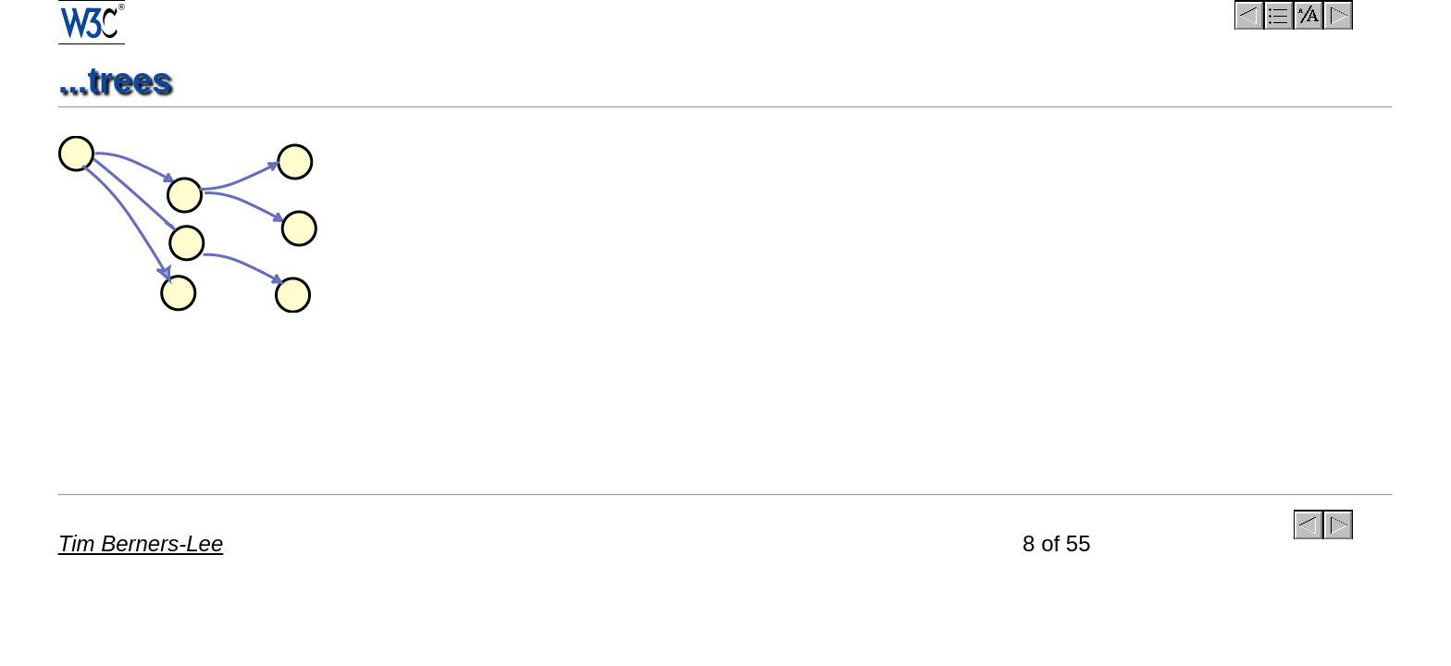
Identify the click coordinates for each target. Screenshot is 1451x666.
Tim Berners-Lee (141, 543)
